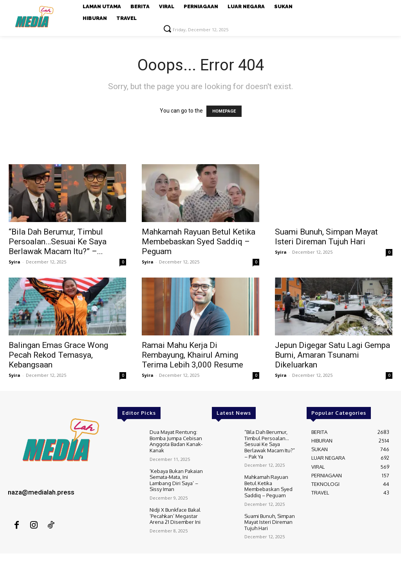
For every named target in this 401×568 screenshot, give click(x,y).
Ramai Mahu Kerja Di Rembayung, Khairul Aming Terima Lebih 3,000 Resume (192, 354)
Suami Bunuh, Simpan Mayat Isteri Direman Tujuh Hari (326, 236)
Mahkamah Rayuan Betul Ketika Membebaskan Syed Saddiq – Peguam (198, 241)
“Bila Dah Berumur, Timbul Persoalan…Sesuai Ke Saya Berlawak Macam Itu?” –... (58, 241)
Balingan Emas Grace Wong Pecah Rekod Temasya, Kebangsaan (58, 354)
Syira (14, 262)
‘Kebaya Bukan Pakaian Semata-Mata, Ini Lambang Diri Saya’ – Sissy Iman (176, 480)
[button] (167, 28)
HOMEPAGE (224, 111)
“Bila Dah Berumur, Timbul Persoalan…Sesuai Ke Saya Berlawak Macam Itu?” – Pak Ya (269, 444)
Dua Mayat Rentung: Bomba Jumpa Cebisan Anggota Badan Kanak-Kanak (176, 441)
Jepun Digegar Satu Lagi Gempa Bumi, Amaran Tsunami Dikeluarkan (332, 354)
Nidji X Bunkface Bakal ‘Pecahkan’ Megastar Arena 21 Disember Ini (175, 516)
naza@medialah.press (41, 492)
